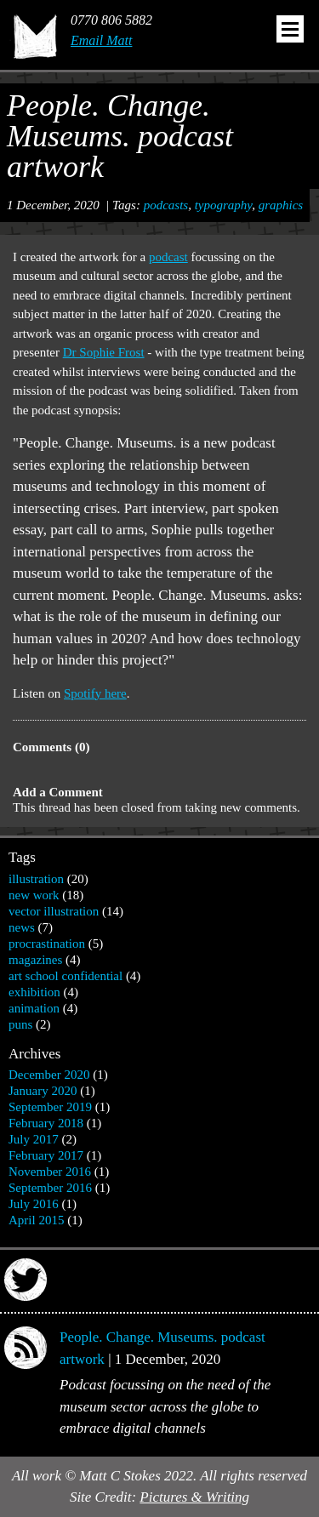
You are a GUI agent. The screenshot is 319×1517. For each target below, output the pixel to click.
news (22, 927)
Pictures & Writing (194, 1497)
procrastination (47, 943)
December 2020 (49, 1074)
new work (34, 895)
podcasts (166, 205)
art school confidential (65, 976)
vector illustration (54, 911)
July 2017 (34, 1139)
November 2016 (50, 1171)
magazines (35, 960)
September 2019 (50, 1107)
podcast (168, 257)
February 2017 (46, 1155)
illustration (36, 879)
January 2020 (43, 1091)
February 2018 (46, 1123)
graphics (281, 205)
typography (224, 205)
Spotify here (95, 693)
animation (34, 1008)
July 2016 (34, 1204)
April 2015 (36, 1220)
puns (20, 1024)
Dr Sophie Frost (104, 352)
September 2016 (50, 1188)
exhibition (34, 992)
